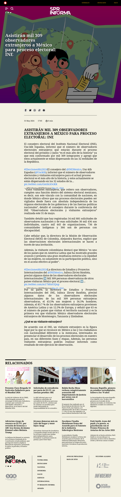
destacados (42, 464)
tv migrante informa (46, 485)
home (39, 456)
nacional (41, 467)
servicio (40, 478)
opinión (40, 488)
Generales (91, 3)
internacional (43, 481)
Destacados (107, 3)
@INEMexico (73, 169)
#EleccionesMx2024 (35, 169)
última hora (42, 460)
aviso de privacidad (75, 456)
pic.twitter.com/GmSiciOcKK (40, 184)
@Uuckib (40, 172)
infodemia (41, 471)
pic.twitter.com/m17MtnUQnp (41, 284)
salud (39, 474)
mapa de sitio (72, 459)
